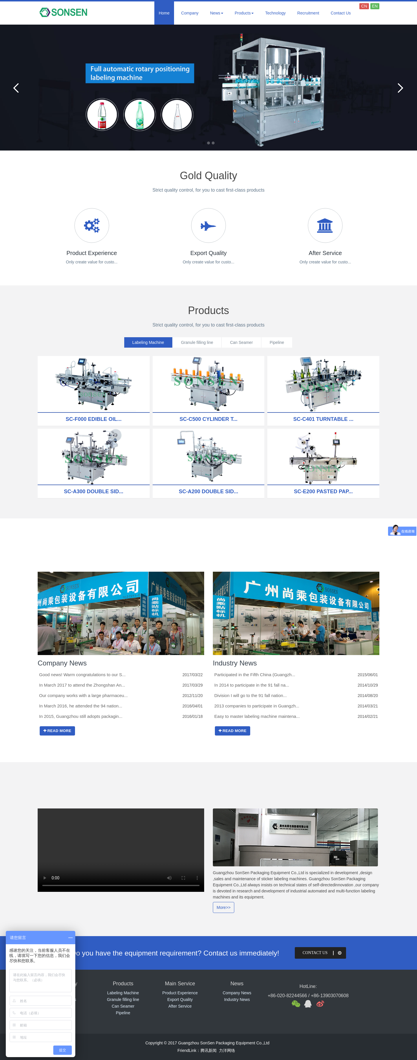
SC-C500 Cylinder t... (208, 419)
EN (375, 6)
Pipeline (278, 342)
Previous (17, 87)
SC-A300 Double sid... (93, 491)
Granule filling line (196, 342)
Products (244, 13)
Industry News (235, 663)
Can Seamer (242, 342)
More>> (224, 907)
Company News (62, 663)
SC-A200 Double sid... (208, 491)
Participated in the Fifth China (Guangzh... (254, 674)
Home (164, 13)
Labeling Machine (146, 342)
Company (190, 13)
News (216, 13)
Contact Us (341, 13)
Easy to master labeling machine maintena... (257, 716)
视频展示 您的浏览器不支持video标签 (121, 850)
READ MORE (57, 731)
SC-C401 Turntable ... (323, 419)
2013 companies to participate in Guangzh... (256, 705)
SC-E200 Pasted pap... (323, 491)
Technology (275, 13)
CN (364, 6)
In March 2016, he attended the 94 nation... (80, 705)
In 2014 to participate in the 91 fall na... (251, 685)
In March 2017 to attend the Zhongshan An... (82, 685)
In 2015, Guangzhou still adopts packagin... (80, 716)
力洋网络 (227, 1050)
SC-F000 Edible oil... (94, 419)
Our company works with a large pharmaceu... (83, 695)
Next (399, 87)
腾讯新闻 (208, 1050)
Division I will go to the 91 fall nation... (250, 695)
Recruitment (308, 13)
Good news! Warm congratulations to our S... (82, 674)
